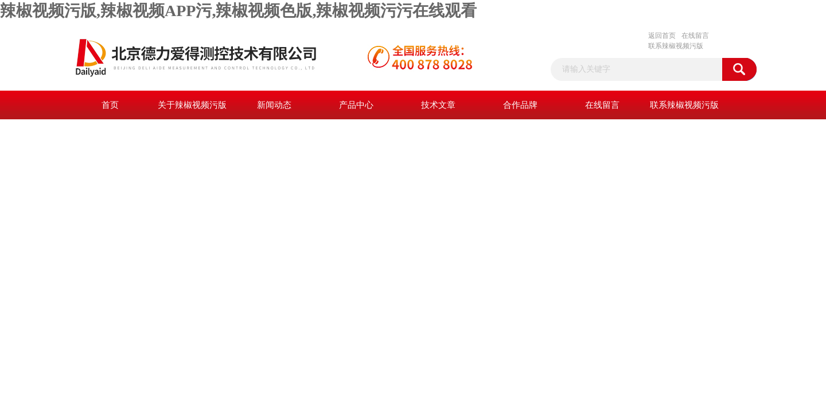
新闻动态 (274, 105)
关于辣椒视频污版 (192, 105)
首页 (110, 105)
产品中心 (356, 105)
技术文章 (438, 105)
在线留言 (695, 36)
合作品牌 (520, 105)
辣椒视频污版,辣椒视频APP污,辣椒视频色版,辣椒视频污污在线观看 (238, 11)
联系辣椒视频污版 (675, 46)
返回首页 (662, 36)
